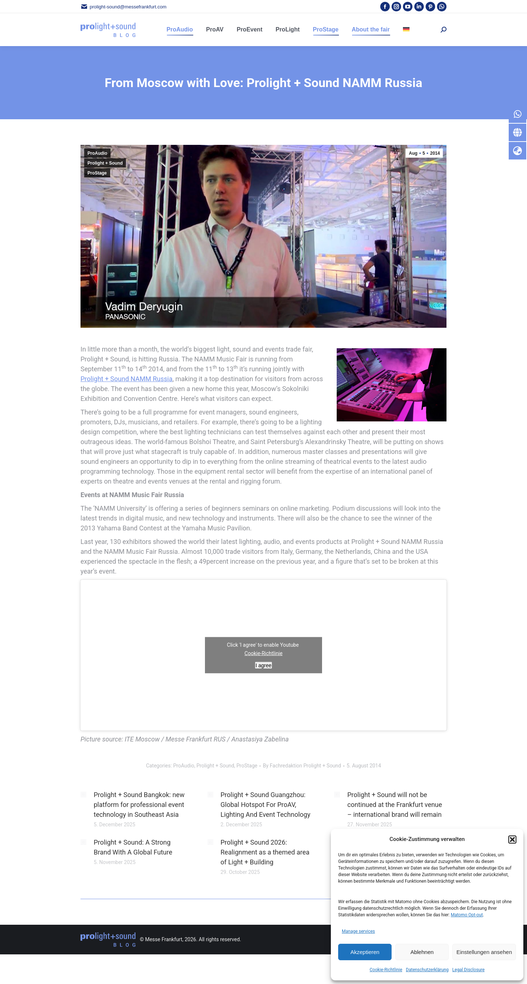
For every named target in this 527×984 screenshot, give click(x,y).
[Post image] (83, 794)
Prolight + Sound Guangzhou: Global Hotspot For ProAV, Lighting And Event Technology (266, 804)
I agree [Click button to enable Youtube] (263, 665)
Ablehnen (421, 952)
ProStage (97, 173)
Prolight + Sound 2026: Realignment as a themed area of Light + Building (265, 852)
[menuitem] (406, 30)
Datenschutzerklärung (427, 969)
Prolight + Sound (105, 163)
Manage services (358, 931)
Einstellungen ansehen (484, 952)
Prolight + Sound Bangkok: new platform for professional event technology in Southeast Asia (139, 804)
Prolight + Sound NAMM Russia (126, 379)
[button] (512, 839)
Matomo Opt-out (467, 914)
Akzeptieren (364, 952)
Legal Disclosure (468, 969)
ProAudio (97, 153)
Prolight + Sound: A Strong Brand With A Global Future (133, 847)
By (302, 766)
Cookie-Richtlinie (386, 969)
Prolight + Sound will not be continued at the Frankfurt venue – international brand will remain (394, 804)
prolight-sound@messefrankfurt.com (124, 6)
